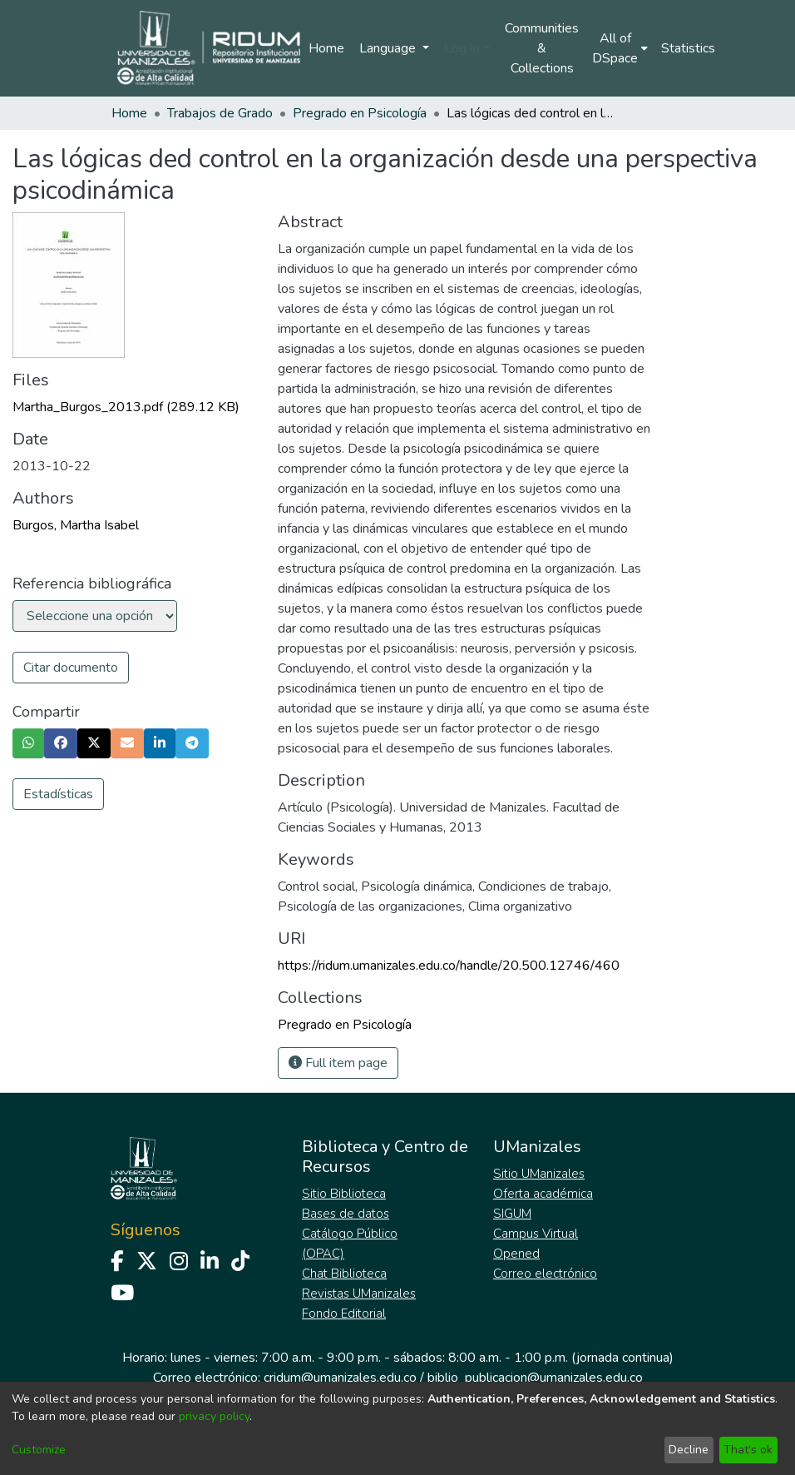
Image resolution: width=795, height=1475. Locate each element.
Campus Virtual (535, 1233)
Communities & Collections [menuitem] (542, 48)
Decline (689, 1450)
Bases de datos (345, 1213)
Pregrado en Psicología (360, 113)
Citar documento (70, 667)
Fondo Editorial (344, 1313)
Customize (39, 1450)
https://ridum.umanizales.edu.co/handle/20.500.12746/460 (449, 965)
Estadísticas (58, 794)
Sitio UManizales (539, 1173)
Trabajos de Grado (220, 113)
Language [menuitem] (389, 48)
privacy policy (214, 1416)
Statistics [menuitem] (688, 48)
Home (326, 48)
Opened (516, 1253)
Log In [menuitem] (462, 48)
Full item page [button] (338, 1063)
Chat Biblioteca (344, 1273)
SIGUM (512, 1213)
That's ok (748, 1450)
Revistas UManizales (359, 1293)
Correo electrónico (545, 1273)
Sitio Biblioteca (344, 1193)
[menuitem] (620, 48)
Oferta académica (543, 1193)
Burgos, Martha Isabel (75, 525)
